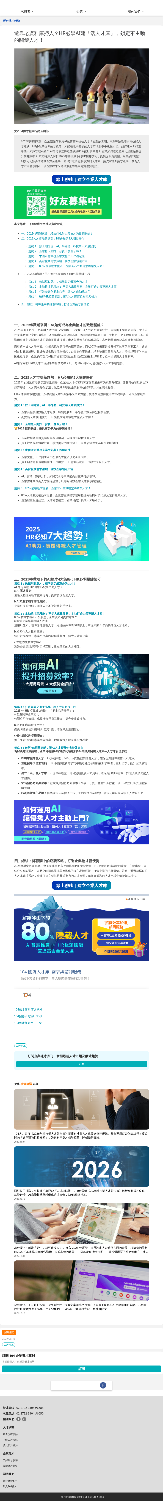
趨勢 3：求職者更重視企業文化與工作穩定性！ (57, 256)
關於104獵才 (10, 1480)
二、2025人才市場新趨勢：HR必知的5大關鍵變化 (52, 238)
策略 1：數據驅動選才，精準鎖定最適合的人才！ (59, 282)
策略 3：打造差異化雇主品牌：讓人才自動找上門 (59, 291)
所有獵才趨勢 (11, 21)
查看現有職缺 (10, 1434)
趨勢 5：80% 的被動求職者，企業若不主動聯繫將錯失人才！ (66, 266)
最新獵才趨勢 (10, 1465)
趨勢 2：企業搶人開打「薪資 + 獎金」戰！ (55, 251)
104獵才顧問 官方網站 (28, 1009)
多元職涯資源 (10, 1445)
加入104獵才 (10, 1486)
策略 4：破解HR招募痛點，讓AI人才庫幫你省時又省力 (62, 296)
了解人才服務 (10, 1439)
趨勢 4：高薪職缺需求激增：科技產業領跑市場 (57, 261)
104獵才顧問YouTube (28, 1023)
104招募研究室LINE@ (28, 1016)
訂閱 (81, 1369)
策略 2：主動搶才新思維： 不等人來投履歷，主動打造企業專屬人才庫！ (73, 286)
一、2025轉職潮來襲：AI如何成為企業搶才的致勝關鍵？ (57, 233)
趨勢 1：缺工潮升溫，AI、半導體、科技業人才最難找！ (63, 246)
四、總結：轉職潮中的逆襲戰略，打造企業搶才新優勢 (55, 304)
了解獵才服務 (10, 1460)
